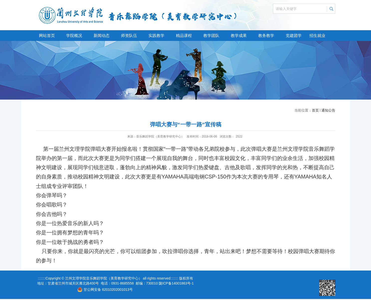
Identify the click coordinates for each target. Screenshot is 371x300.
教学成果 (239, 35)
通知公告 (328, 110)
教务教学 (266, 35)
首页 (315, 110)
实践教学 (156, 35)
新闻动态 (102, 35)
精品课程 (184, 35)
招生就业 (317, 35)
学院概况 (74, 35)
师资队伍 (129, 35)
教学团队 (211, 35)
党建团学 (294, 35)
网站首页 (47, 35)
